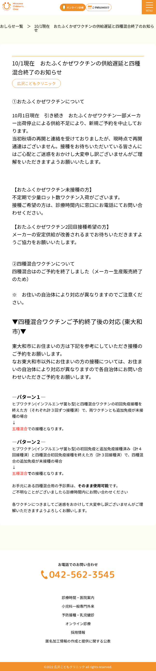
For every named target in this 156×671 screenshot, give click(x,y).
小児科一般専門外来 (78, 606)
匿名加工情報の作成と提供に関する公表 (78, 640)
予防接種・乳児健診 (78, 614)
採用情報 (78, 632)
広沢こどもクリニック (36, 83)
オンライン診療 (78, 623)
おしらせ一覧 (11, 26)
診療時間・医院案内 (78, 597)
